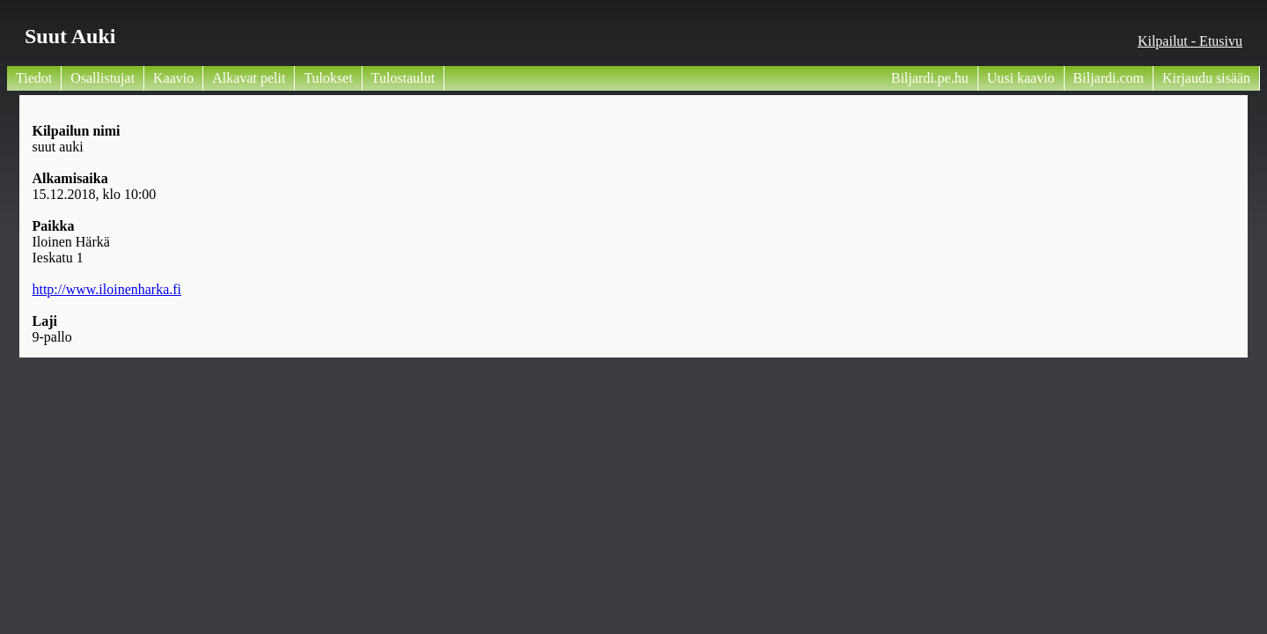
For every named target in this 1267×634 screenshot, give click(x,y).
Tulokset (328, 77)
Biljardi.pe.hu (930, 77)
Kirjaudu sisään (1206, 77)
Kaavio (173, 77)
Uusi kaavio (1021, 77)
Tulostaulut (403, 77)
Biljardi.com (1108, 77)
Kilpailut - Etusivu (1190, 40)
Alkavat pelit (248, 77)
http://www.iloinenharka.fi (106, 289)
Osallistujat (102, 77)
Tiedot (34, 77)
